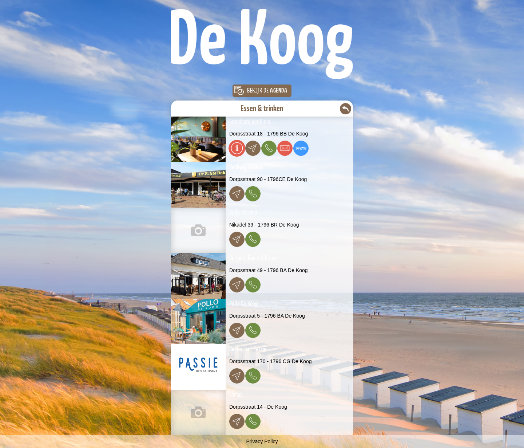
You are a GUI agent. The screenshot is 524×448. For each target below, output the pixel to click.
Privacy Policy (262, 441)
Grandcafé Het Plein (249, 121)
